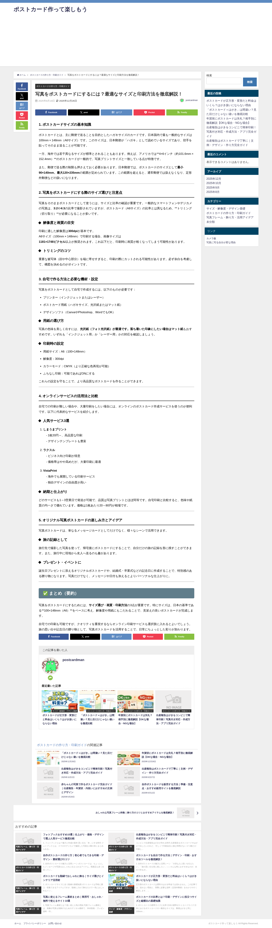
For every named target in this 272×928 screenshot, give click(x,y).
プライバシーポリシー (34, 923)
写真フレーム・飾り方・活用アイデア (230, 217)
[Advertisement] (136, 42)
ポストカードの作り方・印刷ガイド (54, 86)
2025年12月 (213, 178)
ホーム (17, 923)
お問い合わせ (55, 923)
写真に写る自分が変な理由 (221, 242)
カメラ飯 (211, 238)
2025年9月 (213, 187)
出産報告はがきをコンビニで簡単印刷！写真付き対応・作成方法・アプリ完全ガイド (231, 131)
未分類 (210, 221)
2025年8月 (213, 191)
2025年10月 (213, 183)
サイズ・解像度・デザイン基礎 (225, 208)
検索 (209, 75)
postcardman (192, 100)
